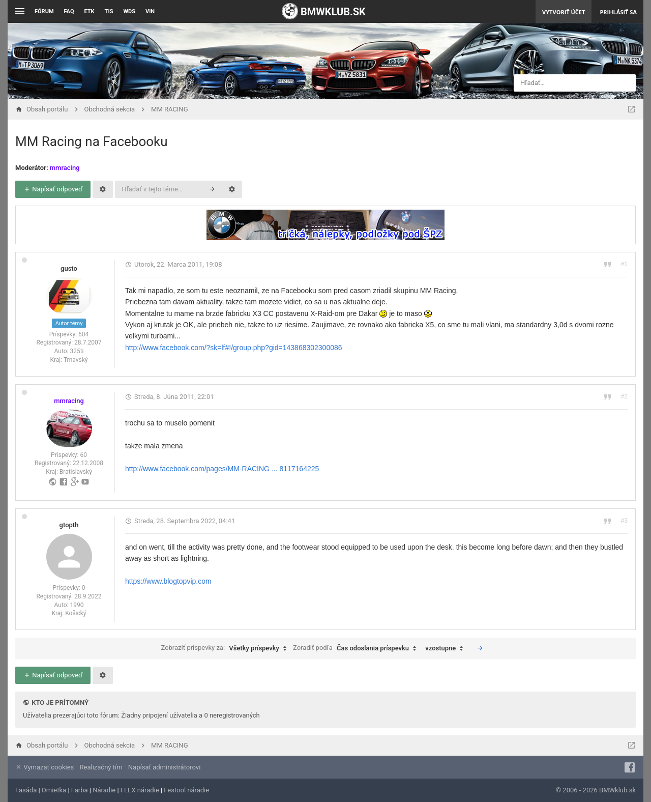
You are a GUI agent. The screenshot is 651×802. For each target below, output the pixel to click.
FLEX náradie (140, 790)
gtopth (69, 525)
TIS (109, 11)
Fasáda (26, 790)
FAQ (69, 11)
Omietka (54, 790)
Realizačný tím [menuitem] (101, 767)
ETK (89, 11)
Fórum (44, 11)
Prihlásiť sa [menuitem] (618, 12)
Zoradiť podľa (357, 648)
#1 (624, 264)
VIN (150, 11)
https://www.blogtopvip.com (168, 581)
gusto (69, 268)
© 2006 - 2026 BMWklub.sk (596, 790)
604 (83, 334)
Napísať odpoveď (52, 189)
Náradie (104, 790)
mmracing (65, 167)
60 (83, 455)
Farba (79, 790)
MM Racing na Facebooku (91, 141)
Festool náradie (186, 790)
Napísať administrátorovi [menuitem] (164, 767)
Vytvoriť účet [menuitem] (563, 12)
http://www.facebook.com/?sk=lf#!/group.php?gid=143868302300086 (233, 347)
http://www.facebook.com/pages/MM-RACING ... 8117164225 (222, 469)
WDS (129, 11)
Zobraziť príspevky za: (226, 648)
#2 (624, 396)
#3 (624, 520)
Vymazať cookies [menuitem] (44, 767)
